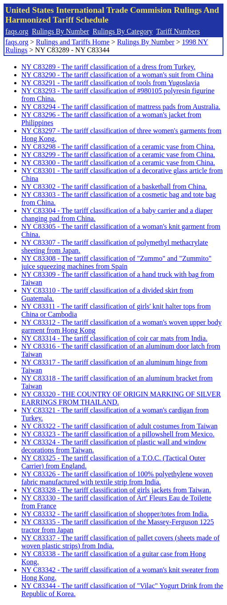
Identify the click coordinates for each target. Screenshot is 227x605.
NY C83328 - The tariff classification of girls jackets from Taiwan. (116, 490)
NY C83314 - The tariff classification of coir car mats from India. (114, 338)
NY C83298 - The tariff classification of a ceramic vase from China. (118, 146)
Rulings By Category (123, 31)
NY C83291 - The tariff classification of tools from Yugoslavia (110, 82)
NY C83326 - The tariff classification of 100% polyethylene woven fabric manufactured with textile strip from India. (117, 478)
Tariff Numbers (178, 31)
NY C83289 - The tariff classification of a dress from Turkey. (108, 67)
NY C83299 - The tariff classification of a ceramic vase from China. (118, 154)
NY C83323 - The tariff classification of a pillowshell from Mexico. (118, 434)
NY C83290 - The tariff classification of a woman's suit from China (117, 75)
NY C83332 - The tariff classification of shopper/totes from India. (115, 514)
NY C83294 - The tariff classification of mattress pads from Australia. (120, 106)
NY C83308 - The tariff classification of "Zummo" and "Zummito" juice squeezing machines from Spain (116, 262)
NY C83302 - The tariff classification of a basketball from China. (114, 186)
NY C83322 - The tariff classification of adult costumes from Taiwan (119, 426)
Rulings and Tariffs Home (73, 42)
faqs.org (16, 31)
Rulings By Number (60, 31)
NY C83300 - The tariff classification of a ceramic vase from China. (118, 162)
